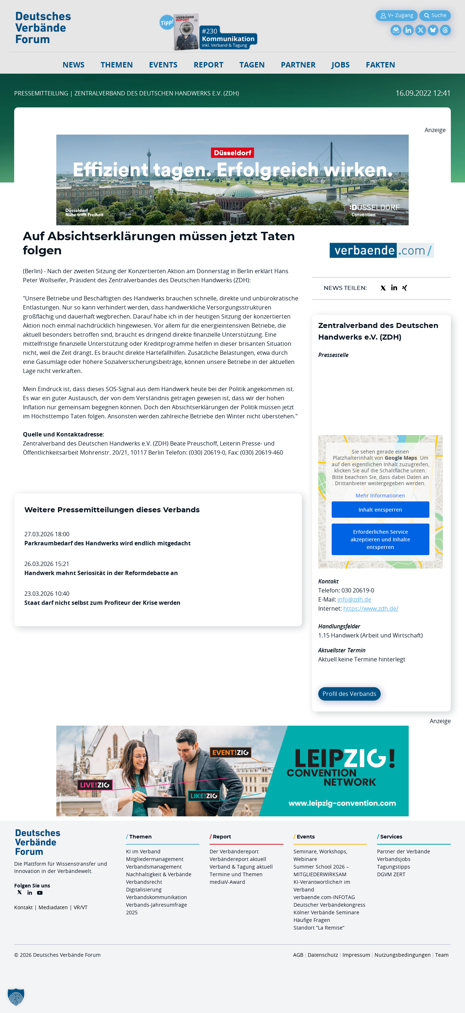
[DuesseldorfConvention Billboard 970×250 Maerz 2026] (232, 139)
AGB (298, 954)
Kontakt (23, 907)
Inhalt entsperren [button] (380, 509)
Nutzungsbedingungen (403, 954)
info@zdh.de (354, 599)
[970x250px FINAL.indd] (232, 730)
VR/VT (81, 907)
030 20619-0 (357, 590)
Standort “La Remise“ (319, 927)
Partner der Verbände (403, 851)
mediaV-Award (227, 881)
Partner (298, 65)
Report (208, 65)
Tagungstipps (393, 866)
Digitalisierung (144, 889)
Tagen (252, 65)
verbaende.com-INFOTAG (324, 897)
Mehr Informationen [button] (380, 495)
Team (442, 954)
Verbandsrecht (144, 881)
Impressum (356, 954)
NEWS (73, 65)
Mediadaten (53, 907)
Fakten (380, 65)
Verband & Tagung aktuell (241, 866)
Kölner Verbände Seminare (326, 912)
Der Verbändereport (234, 851)
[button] (16, 997)
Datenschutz (323, 954)
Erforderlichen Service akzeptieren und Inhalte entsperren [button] (380, 539)
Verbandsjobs (394, 859)
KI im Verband (143, 851)
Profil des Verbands (349, 694)
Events (163, 65)
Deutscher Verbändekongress (329, 904)
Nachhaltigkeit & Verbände (158, 874)
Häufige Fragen (312, 919)
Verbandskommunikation (156, 897)
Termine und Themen (236, 874)
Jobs (341, 65)
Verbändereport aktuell (238, 859)
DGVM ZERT (391, 874)
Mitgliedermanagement (154, 859)
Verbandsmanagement (154, 866)
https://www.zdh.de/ (371, 608)
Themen (117, 65)
